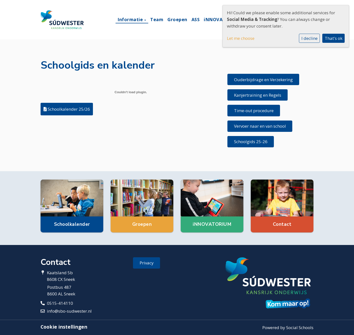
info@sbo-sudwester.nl (69, 311)
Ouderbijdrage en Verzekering (263, 79)
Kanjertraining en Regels (257, 95)
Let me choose (240, 38)
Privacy (147, 263)
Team (156, 19)
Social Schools (299, 327)
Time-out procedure (254, 110)
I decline (309, 38)
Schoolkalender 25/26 (67, 109)
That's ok (333, 38)
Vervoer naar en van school (260, 126)
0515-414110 (60, 303)
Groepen (177, 19)
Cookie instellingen (64, 326)
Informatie (131, 19)
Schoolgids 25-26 (250, 141)
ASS (196, 19)
